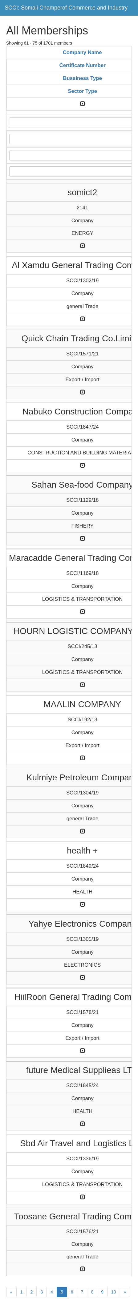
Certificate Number (82, 65)
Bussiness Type (82, 78)
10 (113, 1291)
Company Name (82, 52)
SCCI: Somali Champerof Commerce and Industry (66, 8)
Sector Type (82, 91)
